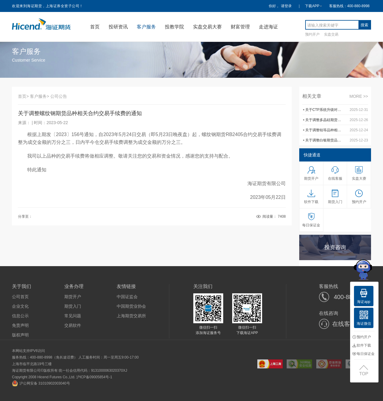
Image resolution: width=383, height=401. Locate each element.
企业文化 (20, 306)
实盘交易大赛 (207, 26)
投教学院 (174, 26)
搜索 (364, 25)
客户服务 (146, 26)
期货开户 (72, 296)
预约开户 (312, 34)
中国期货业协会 (131, 306)
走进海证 (268, 26)
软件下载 (361, 345)
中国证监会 (127, 296)
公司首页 (20, 296)
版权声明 (20, 335)
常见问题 (72, 315)
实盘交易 (331, 34)
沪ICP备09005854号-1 (94, 377)
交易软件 (72, 325)
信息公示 (20, 315)
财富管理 (240, 26)
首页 (95, 26)
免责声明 (20, 325)
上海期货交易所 (131, 315)
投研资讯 (118, 26)
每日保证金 (363, 354)
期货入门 (72, 306)
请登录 (286, 6)
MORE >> (358, 96)
